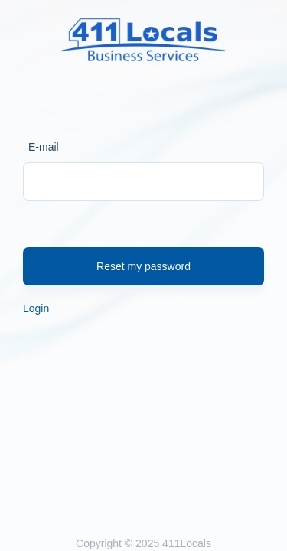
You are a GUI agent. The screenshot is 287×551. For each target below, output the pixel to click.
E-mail (43, 147)
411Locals (186, 543)
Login (36, 308)
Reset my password (143, 266)
